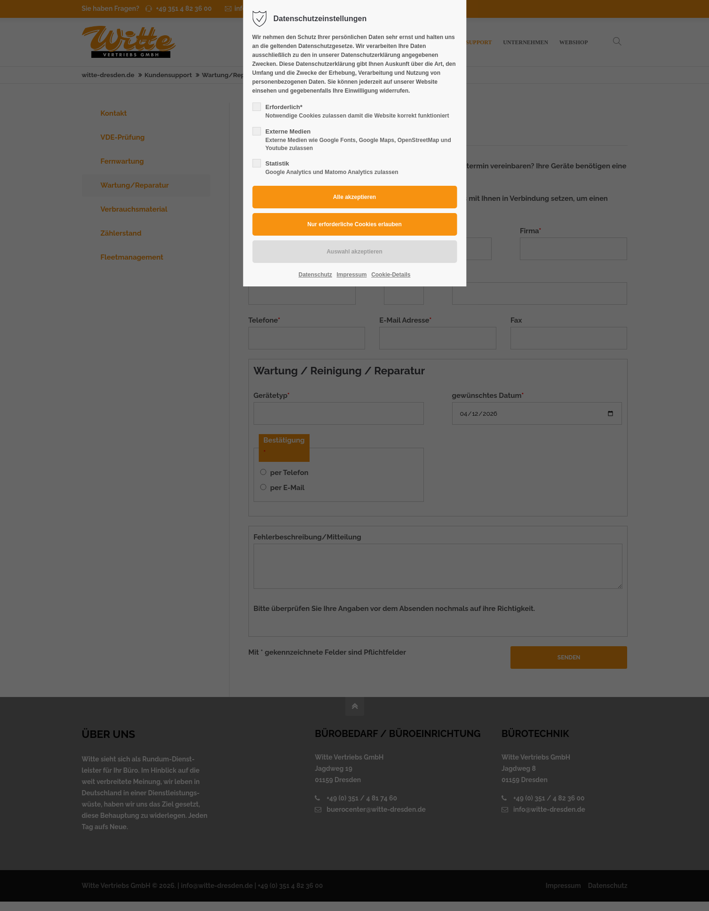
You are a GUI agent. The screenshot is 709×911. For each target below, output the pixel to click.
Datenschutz (315, 274)
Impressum (351, 274)
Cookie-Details (390, 274)
